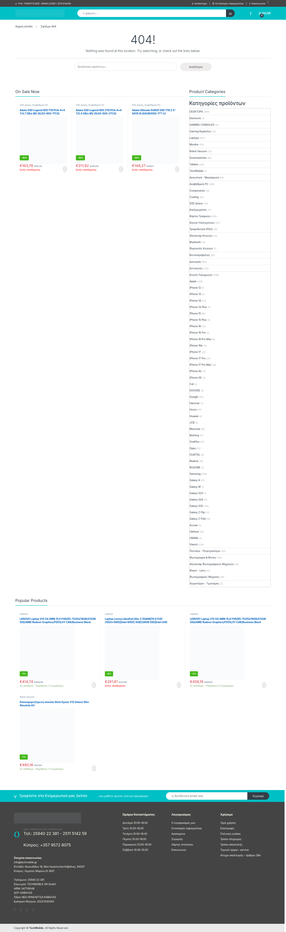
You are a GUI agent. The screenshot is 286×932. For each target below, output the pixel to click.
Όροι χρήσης (228, 822)
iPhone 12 (195, 287)
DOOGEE (195, 390)
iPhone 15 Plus (198, 319)
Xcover (194, 525)
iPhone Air (196, 371)
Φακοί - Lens (197, 570)
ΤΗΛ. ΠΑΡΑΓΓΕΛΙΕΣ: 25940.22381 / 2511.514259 (43, 3)
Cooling (194, 197)
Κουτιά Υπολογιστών (202, 222)
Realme (194, 461)
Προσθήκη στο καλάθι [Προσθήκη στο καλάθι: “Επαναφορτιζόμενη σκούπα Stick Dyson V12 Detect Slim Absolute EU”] (94, 768)
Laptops (194, 137)
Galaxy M (195, 486)
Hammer (195, 403)
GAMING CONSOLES (202, 124)
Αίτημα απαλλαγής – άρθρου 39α (240, 855)
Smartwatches (198, 157)
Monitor (194, 144)
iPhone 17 (195, 351)
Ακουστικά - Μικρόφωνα (204, 177)
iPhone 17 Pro (198, 358)
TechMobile (36, 927)
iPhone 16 (195, 326)
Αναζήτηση (196, 66)
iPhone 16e (196, 345)
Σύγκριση (177, 839)
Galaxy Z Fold (198, 518)
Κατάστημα (199, 3)
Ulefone (194, 531)
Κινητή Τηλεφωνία (201, 274)
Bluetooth (195, 242)
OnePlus (194, 441)
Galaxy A (195, 480)
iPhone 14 (195, 300)
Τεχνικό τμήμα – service (234, 849)
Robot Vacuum (198, 151)
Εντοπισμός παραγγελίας (228, 3)
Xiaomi (194, 544)
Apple (193, 281)
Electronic (195, 118)
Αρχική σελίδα (23, 26)
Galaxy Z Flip (197, 512)
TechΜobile (196, 170)
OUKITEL (195, 454)
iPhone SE (196, 377)
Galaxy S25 (196, 505)
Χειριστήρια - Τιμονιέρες (204, 583)
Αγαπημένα (178, 833)
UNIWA (194, 538)
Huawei (194, 416)
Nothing (194, 435)
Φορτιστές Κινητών (201, 248)
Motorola (195, 428)
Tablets (194, 164)
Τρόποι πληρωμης (231, 839)
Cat (192, 384)
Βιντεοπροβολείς (200, 255)
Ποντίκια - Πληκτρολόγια (205, 550)
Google (194, 396)
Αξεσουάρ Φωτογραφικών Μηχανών (212, 564)
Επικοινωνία (257, 3)
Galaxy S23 (196, 493)
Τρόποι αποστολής (231, 844)
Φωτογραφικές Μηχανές (204, 576)
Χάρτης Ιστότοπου (182, 844)
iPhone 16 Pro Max (200, 339)
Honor (193, 409)
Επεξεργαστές (198, 209)
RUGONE (195, 467)
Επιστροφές (227, 828)
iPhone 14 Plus (198, 307)
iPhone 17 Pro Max (200, 364)
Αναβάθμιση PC (40, 105)
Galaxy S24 (196, 499)
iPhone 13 (195, 294)
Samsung (195, 473)
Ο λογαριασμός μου (183, 822)
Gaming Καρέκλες (200, 131)
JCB (192, 422)
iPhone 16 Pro (198, 332)
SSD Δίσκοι (25, 105)
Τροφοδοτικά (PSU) (201, 229)
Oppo (193, 448)
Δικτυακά (195, 261)
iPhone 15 (195, 313)
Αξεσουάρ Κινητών (201, 235)
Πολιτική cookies (230, 833)
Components (197, 190)
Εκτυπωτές (196, 268)
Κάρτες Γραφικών (200, 216)
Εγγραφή (258, 796)
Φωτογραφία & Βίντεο (203, 557)
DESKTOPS (196, 111)
